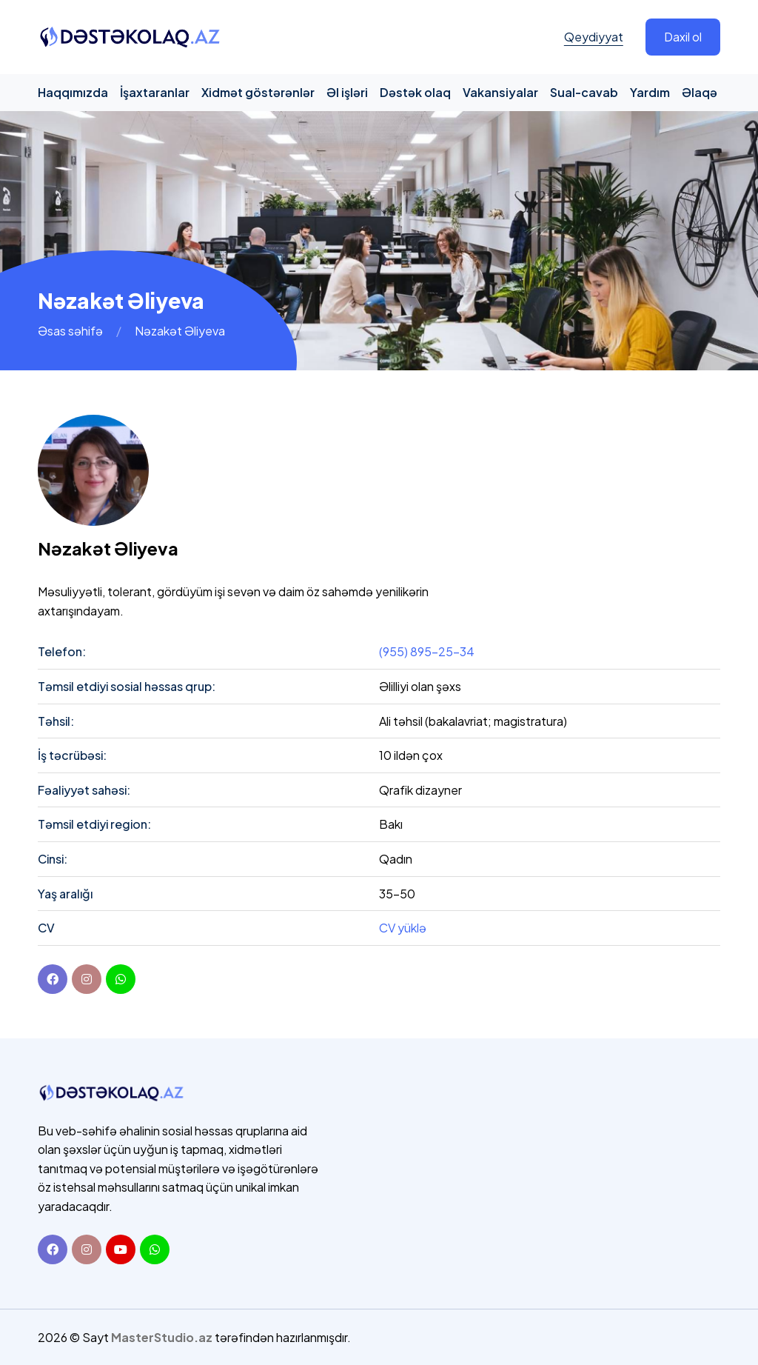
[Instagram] (86, 1249)
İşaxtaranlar (155, 92)
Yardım (650, 92)
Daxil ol (683, 36)
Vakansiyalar (500, 92)
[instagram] (86, 979)
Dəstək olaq (415, 92)
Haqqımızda (73, 92)
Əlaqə (699, 92)
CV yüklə (402, 927)
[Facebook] (52, 979)
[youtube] (120, 979)
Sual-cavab (584, 92)
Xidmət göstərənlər (258, 92)
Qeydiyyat (593, 36)
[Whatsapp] (155, 1249)
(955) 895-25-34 (426, 651)
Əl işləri (347, 92)
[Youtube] (120, 1249)
